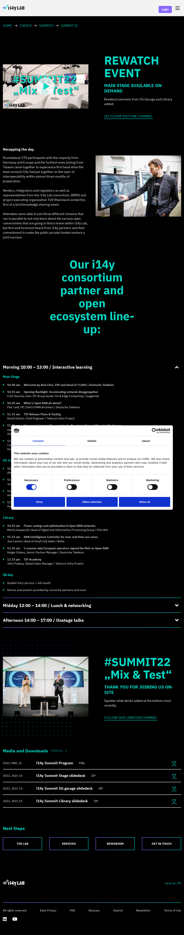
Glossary (94, 910)
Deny (39, 501)
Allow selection (92, 501)
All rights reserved (14, 910)
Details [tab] (92, 440)
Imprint (118, 910)
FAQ (72, 910)
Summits (46, 26)
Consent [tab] (38, 440)
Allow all (144, 501)
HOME (7, 26)
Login (165, 9)
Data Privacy (48, 910)
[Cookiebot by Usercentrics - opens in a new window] (154, 430)
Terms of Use (172, 910)
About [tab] (146, 440)
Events (26, 26)
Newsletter (143, 910)
